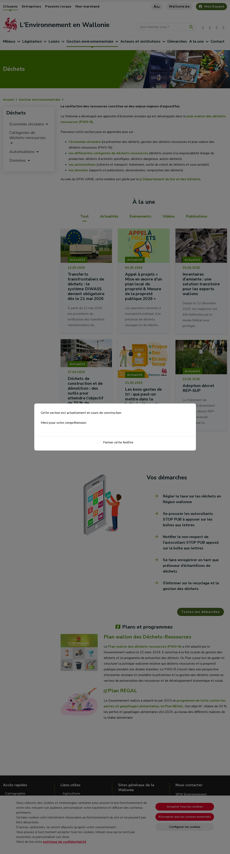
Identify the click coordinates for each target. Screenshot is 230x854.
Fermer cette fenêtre (118, 442)
